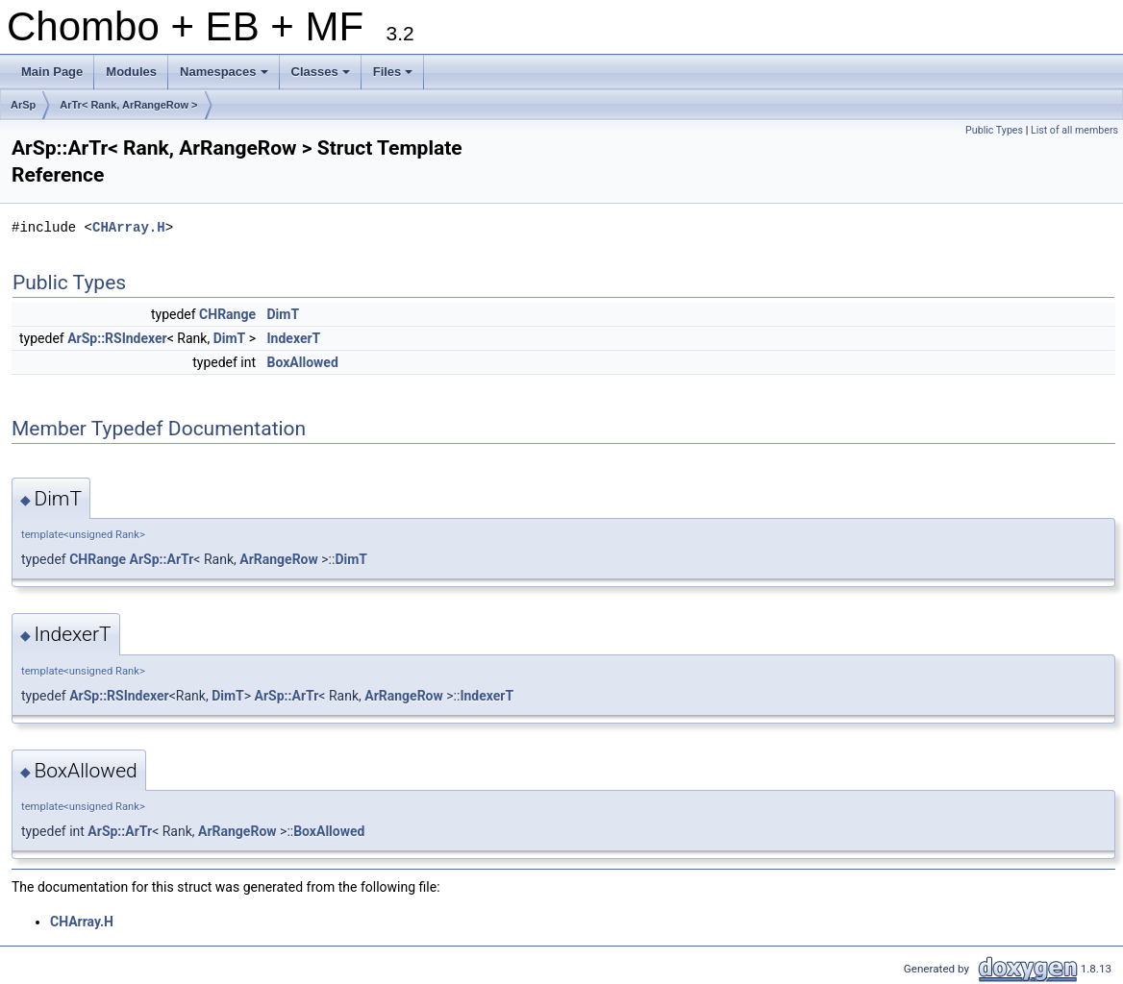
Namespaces (225, 76)
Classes (322, 76)
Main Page (52, 71)
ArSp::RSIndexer (117, 338)
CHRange (227, 314)
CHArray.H (128, 227)
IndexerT (294, 338)
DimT (283, 314)
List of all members (1074, 130)
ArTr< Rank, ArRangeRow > (128, 105)
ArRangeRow (278, 559)
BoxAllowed (302, 362)
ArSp (23, 105)
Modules (131, 71)
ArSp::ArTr (162, 559)
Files (394, 76)
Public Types (994, 130)
